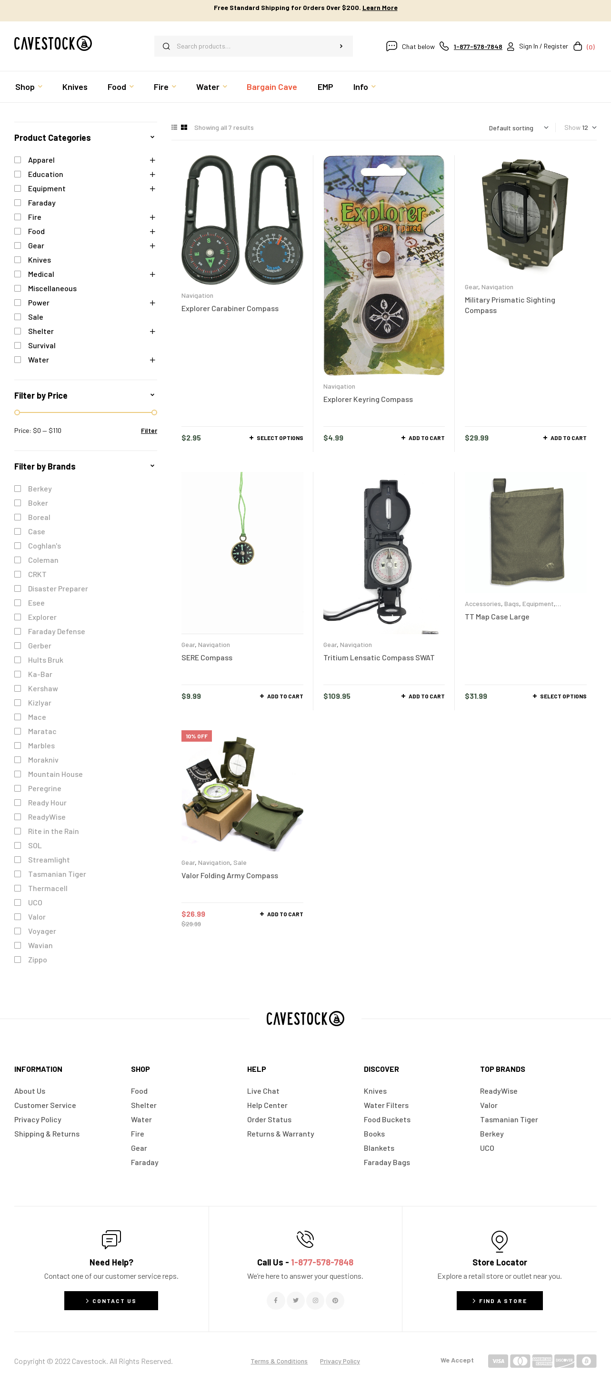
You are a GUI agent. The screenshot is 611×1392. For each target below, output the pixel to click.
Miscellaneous (52, 288)
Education (45, 173)
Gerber (39, 645)
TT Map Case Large (497, 616)
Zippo (37, 959)
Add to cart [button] (427, 437)
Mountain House (55, 773)
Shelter (41, 330)
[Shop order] (519, 128)
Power (39, 302)
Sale (240, 862)
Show (572, 127)
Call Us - (305, 1262)
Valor (37, 916)
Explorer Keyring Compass (368, 398)
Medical (41, 273)
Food (36, 230)
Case (36, 531)
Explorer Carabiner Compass (230, 308)
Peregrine (44, 788)
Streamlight (49, 859)
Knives (39, 259)
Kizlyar (39, 702)
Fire (34, 216)
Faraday (42, 202)
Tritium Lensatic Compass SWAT (379, 657)
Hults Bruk (45, 659)
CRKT (37, 573)
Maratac (42, 730)
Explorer (42, 616)
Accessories (483, 603)
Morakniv (43, 759)
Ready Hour (47, 802)
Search (341, 46)
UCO (35, 902)
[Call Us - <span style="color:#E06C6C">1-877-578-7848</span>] (305, 1239)
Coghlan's (44, 545)
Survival (42, 345)
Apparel (41, 159)
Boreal (39, 516)
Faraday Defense (56, 631)
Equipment (538, 603)
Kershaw (43, 688)
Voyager (42, 930)
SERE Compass (206, 657)
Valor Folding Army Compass (229, 875)
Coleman (43, 559)
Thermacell (48, 887)
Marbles (41, 745)
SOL (35, 845)
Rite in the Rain (53, 830)
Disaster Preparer (58, 588)
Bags (511, 603)
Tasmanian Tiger (57, 873)
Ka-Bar (40, 673)
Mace (37, 716)
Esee (36, 602)
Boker (38, 502)
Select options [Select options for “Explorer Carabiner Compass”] (280, 437)
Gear (471, 287)
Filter (149, 430)
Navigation (197, 295)
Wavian (40, 945)
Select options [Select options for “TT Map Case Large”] (563, 696)
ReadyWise (47, 816)
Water (38, 359)
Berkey (40, 488)
